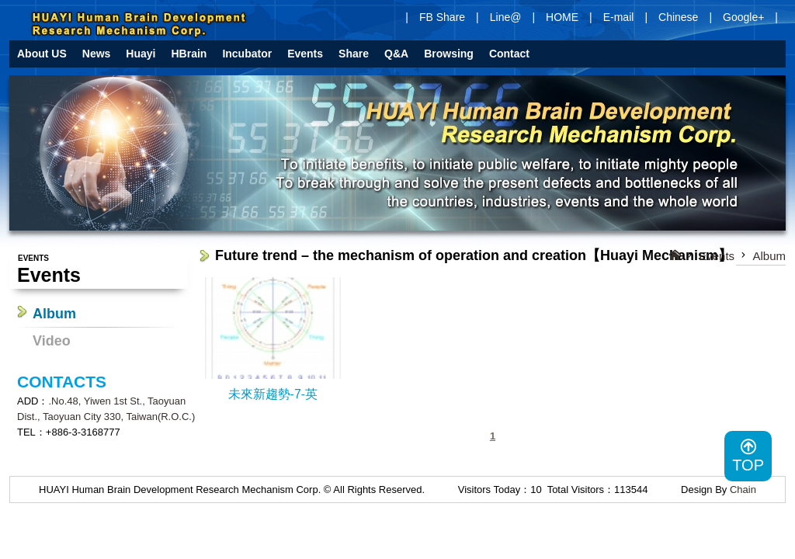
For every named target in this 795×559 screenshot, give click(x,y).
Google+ (743, 17)
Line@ (506, 17)
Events (716, 255)
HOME (562, 17)
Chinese (678, 17)
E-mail (618, 17)
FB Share (442, 17)
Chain (743, 489)
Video (52, 341)
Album (54, 313)
